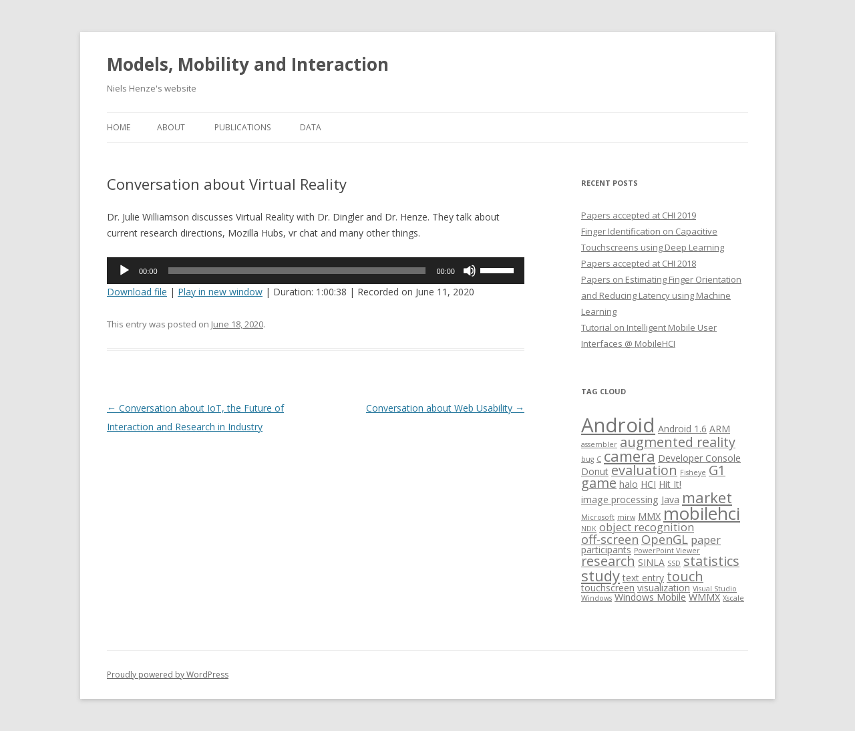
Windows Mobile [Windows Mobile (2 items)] (650, 597)
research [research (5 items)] (608, 561)
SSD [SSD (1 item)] (674, 563)
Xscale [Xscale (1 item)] (733, 598)
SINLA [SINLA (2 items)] (651, 562)
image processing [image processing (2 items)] (620, 499)
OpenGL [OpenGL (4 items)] (664, 539)
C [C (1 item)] (598, 459)
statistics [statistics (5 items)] (711, 561)
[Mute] (469, 270)
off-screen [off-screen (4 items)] (610, 539)
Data (310, 127)
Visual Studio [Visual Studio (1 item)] (715, 588)
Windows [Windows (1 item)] (596, 598)
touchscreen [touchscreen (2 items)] (608, 587)
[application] (315, 270)
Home (118, 127)
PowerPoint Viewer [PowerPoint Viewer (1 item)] (667, 550)
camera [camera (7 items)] (629, 456)
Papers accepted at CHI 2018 (638, 263)
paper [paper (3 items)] (706, 539)
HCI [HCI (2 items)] (648, 484)
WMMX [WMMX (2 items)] (704, 597)
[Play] (124, 270)
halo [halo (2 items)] (628, 484)
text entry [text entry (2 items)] (643, 577)
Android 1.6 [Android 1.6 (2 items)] (682, 428)
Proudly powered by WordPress (167, 674)
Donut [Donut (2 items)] (595, 471)
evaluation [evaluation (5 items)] (644, 470)
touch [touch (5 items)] (685, 576)
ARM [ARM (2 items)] (719, 428)
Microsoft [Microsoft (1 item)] (598, 517)
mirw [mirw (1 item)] (626, 517)
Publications (242, 127)
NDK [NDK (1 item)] (588, 528)
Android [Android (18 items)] (618, 425)
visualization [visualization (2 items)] (663, 587)
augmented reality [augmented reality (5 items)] (677, 442)
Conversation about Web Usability (445, 408)
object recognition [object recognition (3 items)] (646, 527)
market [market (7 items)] (707, 497)
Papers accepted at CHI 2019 (638, 215)
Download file (137, 291)
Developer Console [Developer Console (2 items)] (699, 458)
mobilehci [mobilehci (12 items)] (701, 513)
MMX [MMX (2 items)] (649, 516)
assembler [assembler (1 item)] (599, 444)
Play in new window (220, 291)
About (171, 127)
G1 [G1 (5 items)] (717, 470)
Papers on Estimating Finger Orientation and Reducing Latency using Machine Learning (661, 295)
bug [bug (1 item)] (587, 459)
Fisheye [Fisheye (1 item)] (693, 472)
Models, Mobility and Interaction (248, 64)
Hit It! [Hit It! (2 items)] (670, 484)
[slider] (297, 270)
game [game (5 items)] (599, 483)
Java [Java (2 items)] (670, 499)
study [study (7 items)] (600, 575)
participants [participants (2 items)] (606, 549)
